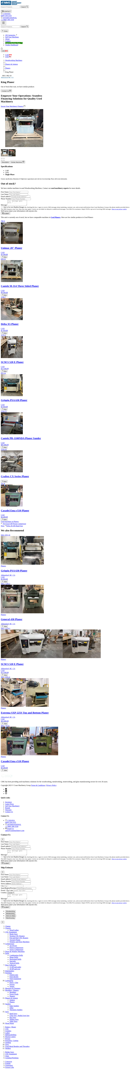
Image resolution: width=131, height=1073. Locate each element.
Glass (7, 1059)
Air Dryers (13, 948)
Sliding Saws (14, 1022)
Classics (8, 931)
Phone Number (6, 199)
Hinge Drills (14, 960)
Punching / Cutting (11, 1043)
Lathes (7, 1036)
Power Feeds (14, 997)
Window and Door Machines (20, 945)
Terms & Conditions (38, 786)
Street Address (6, 885)
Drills (7, 956)
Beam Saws (14, 937)
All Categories (11, 35)
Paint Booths (14, 980)
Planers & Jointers (11, 64)
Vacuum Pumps (15, 943)
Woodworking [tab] (10, 914)
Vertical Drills (14, 966)
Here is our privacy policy (119, 210)
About (7, 39)
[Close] (2, 840)
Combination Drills (16, 958)
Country (3, 894)
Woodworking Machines (13, 60)
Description (5, 162)
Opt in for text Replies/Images (14, 208)
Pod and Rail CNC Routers (19, 941)
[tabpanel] (65, 977)
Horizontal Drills (15, 962)
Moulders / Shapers (12, 993)
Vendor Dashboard (11, 45)
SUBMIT (5, 214)
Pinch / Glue (14, 985)
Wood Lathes (14, 933)
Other (11, 1011)
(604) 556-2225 (65, 15)
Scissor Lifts (9, 1070)
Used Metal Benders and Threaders (17, 1049)
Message (4, 206)
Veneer (12, 989)
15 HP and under (15, 970)
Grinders (8, 1034)
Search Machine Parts (14, 43)
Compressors (9, 947)
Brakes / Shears (10, 1030)
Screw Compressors (16, 952)
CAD (4, 51)
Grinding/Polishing (11, 1061)
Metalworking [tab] (10, 916)
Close (5, 31)
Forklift (7, 1066)
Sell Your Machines (12, 37)
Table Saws (13, 1024)
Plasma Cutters (10, 1040)
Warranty (8, 811)
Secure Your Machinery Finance (13, 106)
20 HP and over (15, 972)
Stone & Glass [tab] (10, 918)
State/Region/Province (8, 890)
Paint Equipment (15, 981)
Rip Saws (13, 1020)
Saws (7, 1014)
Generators (9, 1068)
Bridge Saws (9, 1055)
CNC (7, 1032)
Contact (8, 41)
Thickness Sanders (16, 1013)
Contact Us (6, 91)
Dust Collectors (10, 968)
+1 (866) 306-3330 (65, 19)
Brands (7, 809)
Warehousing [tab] (10, 921)
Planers (7, 68)
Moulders (13, 995)
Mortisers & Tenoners (12, 991)
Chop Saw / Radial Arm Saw (19, 1018)
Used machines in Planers (10, 522)
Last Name (4, 194)
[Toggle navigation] (3, 23)
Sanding (8, 1045)
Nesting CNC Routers (17, 939)
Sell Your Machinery (12, 807)
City (2, 888)
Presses (12, 987)
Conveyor (8, 1064)
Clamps (7, 929)
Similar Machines (17, 162)
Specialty (13, 964)
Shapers (12, 999)
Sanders (8, 1007)
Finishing (8, 976)
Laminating (9, 983)
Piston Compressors (16, 950)
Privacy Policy (51, 786)
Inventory (8, 803)
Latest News (9, 805)
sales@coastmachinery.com (67, 830)
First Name (5, 192)
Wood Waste (9, 1026)
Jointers (12, 1003)
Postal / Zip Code (7, 892)
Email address (6, 196)
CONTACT (6, 11)
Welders (8, 1051)
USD (8, 57)
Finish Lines (14, 978)
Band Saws (13, 1016)
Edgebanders (9, 974)
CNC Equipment (11, 935)
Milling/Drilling (10, 1038)
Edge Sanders (14, 1009)
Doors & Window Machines (15, 954)
